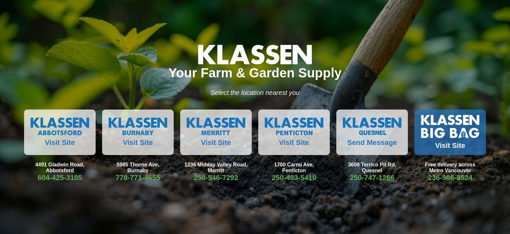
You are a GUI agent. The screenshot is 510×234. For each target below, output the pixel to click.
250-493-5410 (294, 178)
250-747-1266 (372, 178)
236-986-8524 (450, 178)
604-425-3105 (59, 178)
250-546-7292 (216, 178)
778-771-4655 (137, 178)
